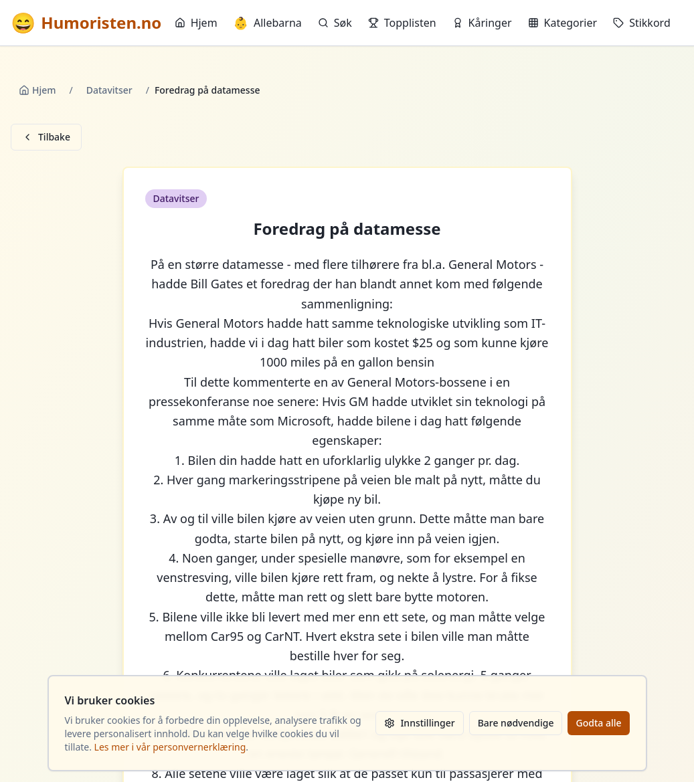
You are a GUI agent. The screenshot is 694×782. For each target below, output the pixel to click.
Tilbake (46, 136)
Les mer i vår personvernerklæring (170, 747)
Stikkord (642, 22)
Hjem (196, 22)
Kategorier (563, 22)
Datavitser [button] (176, 198)
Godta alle (598, 722)
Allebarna (268, 22)
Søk (335, 22)
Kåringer (482, 22)
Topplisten (402, 22)
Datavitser (109, 90)
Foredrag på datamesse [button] (346, 229)
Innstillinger (419, 722)
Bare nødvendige (516, 722)
